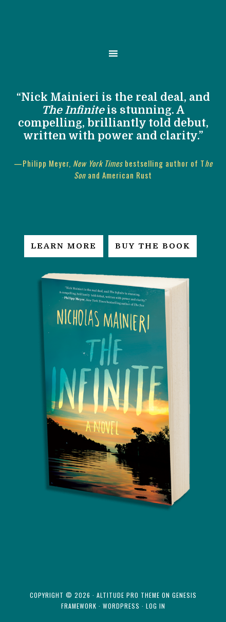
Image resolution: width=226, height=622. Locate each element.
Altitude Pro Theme (128, 595)
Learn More (64, 246)
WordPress (121, 605)
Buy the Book (152, 246)
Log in (155, 605)
